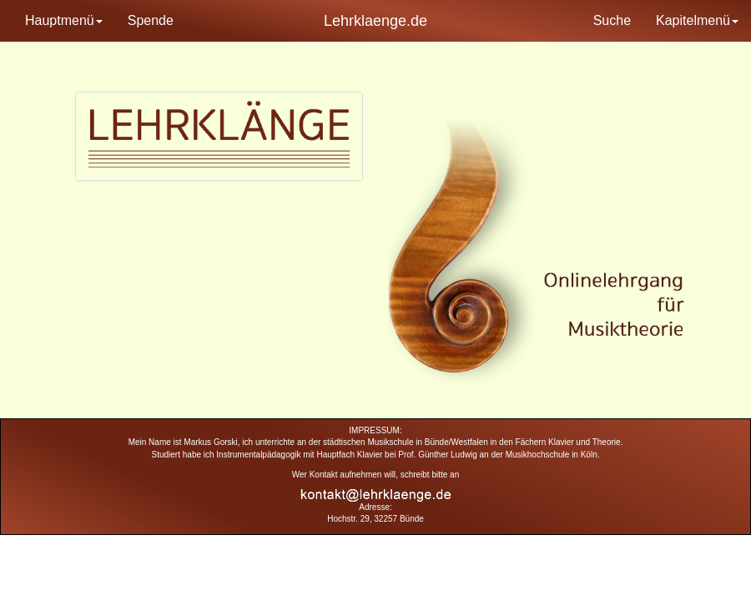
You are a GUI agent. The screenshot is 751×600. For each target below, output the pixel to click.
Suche (612, 20)
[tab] (219, 136)
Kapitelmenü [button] (697, 20)
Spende (151, 20)
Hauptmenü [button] (64, 20)
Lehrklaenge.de (375, 20)
